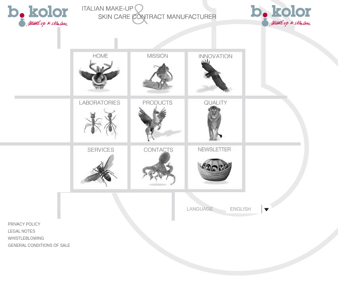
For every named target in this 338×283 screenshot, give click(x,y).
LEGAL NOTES (21, 231)
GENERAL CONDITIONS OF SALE (39, 245)
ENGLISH (240, 209)
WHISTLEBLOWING (26, 238)
